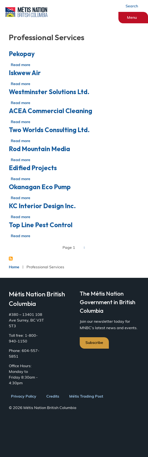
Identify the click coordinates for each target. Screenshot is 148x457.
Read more (20, 65)
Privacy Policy (23, 397)
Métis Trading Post (86, 397)
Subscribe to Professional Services (11, 258)
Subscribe (94, 343)
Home (14, 267)
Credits (52, 397)
